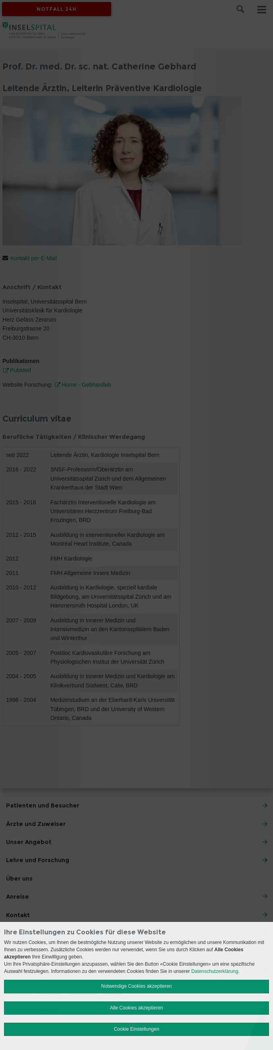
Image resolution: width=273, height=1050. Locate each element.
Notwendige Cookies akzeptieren (136, 986)
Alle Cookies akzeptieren (136, 1008)
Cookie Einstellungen (136, 1029)
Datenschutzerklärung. (215, 971)
